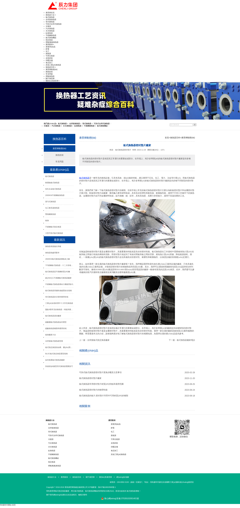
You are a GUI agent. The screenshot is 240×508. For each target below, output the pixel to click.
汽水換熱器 (50, 29)
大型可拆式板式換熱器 (54, 233)
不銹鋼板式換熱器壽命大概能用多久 (59, 284)
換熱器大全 (51, 15)
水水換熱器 (50, 31)
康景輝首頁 (50, 13)
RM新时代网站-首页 (8, 505)
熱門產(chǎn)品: (50, 124)
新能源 (48, 54)
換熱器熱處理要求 (52, 253)
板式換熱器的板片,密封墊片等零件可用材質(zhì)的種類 (103, 396)
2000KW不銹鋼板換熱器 (54, 195)
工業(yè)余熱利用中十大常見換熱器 (59, 303)
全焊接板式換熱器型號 (54, 341)
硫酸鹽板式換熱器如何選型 (55, 322)
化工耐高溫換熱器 (52, 208)
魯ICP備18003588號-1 (107, 487)
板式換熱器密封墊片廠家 (90, 378)
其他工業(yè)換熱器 (53, 65)
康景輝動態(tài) (52, 69)
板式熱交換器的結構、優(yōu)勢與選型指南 (59, 347)
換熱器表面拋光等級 (53, 246)
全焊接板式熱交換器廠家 (98, 340)
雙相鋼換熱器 (50, 214)
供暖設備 (49, 60)
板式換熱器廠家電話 (186, 340)
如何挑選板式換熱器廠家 (55, 360)
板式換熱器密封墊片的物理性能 (93, 390)
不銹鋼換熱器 (51, 35)
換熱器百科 (51, 67)
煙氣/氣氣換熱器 (52, 42)
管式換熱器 (50, 22)
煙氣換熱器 (50, 76)
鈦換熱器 (49, 33)
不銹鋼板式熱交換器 (53, 227)
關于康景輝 (50, 78)
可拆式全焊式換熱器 (54, 24)
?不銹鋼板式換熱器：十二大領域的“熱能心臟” (59, 265)
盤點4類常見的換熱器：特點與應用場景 (59, 309)
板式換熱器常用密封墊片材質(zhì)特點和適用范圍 (101, 384)
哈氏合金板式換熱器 (53, 189)
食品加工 (49, 63)
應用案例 (50, 44)
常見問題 (49, 74)
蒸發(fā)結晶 (50, 47)
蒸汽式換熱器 (50, 202)
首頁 (167, 138)
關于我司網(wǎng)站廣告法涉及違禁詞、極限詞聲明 (66, 495)
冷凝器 (48, 26)
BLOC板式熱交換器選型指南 (56, 354)
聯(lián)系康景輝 (53, 81)
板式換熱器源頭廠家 (53, 316)
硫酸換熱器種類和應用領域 (55, 328)
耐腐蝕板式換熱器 (52, 183)
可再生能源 (50, 56)
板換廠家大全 (50, 335)
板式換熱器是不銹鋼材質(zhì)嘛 (57, 272)
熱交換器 (49, 40)
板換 (47, 220)
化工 (47, 51)
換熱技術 (49, 72)
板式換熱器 (50, 17)
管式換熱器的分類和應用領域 (56, 297)
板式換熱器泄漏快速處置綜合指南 (58, 291)
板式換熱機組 (51, 38)
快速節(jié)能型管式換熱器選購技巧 (59, 366)
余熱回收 (49, 58)
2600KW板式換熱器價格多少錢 (57, 259)
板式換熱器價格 (133, 491)
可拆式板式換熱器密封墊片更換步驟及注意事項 (100, 372)
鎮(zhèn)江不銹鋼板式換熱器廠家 (58, 278)
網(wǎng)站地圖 (122, 477)
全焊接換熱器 (51, 19)
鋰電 (47, 49)
